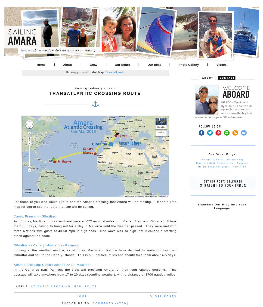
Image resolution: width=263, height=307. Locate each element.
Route (91, 286)
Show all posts (115, 72)
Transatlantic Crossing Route (95, 93)
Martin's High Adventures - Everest (222, 163)
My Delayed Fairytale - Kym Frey (222, 167)
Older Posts (163, 296)
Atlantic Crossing (51, 286)
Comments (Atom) (111, 303)
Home (82, 296)
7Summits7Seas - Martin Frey (222, 159)
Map (77, 286)
